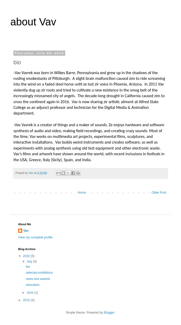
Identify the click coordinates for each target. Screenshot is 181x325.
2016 (27, 256)
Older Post (159, 192)
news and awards (38, 279)
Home (82, 192)
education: (33, 285)
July (30, 261)
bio (28, 267)
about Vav (33, 21)
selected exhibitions (39, 272)
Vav (26, 230)
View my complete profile (35, 237)
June (30, 292)
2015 (27, 300)
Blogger (109, 312)
